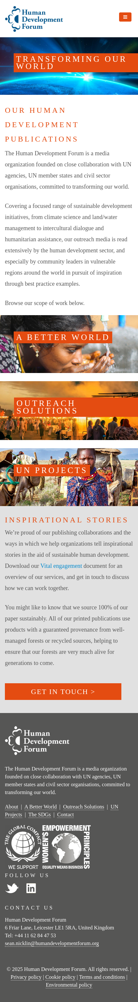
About (11, 807)
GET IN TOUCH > (63, 692)
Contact (65, 814)
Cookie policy (60, 977)
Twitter (12, 888)
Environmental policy (69, 985)
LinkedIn (31, 888)
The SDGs (39, 814)
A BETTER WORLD (63, 337)
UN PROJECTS (51, 470)
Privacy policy (26, 977)
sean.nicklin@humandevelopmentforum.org (52, 943)
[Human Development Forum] (34, 17)
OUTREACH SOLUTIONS (48, 407)
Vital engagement (61, 566)
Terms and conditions (102, 977)
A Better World (40, 807)
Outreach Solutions (83, 807)
